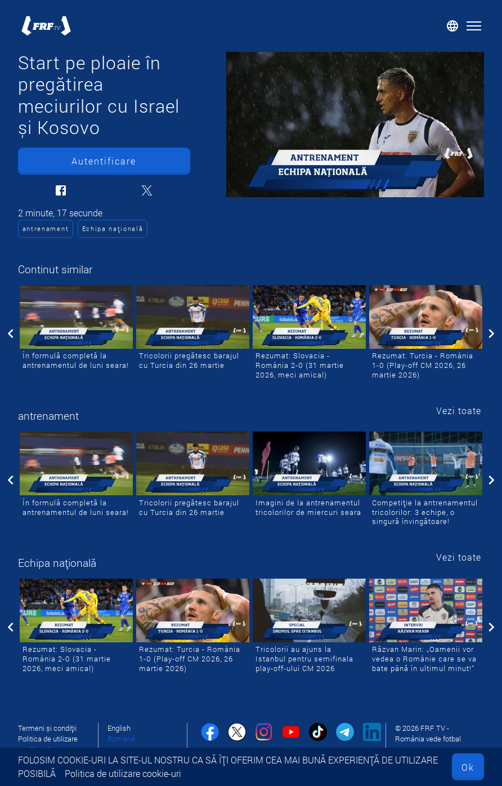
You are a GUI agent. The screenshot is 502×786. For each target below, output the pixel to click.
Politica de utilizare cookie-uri (123, 773)
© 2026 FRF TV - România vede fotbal (428, 733)
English (119, 727)
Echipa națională (113, 228)
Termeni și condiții (47, 727)
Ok (467, 767)
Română (121, 738)
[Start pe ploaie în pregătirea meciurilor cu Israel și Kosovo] (355, 124)
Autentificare (103, 161)
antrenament (46, 228)
